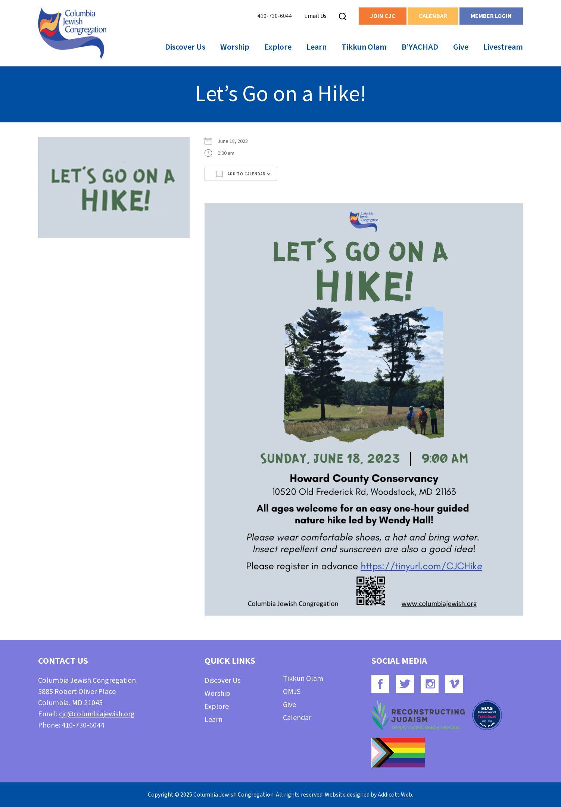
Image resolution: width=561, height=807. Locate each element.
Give (460, 47)
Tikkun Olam (364, 47)
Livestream (503, 47)
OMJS (291, 691)
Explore (278, 47)
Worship (234, 47)
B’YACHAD (420, 47)
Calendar (433, 16)
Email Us (315, 16)
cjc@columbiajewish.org (97, 714)
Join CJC (382, 16)
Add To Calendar (241, 173)
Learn (316, 47)
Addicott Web (395, 795)
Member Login (491, 16)
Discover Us (185, 47)
